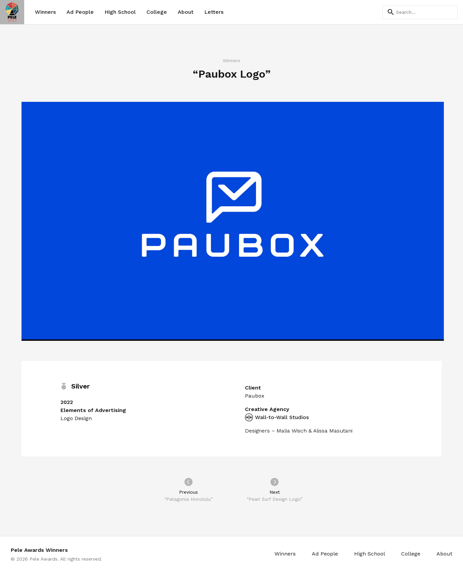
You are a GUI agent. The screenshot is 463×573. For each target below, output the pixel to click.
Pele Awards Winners (39, 550)
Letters (213, 12)
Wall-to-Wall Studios (277, 417)
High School (120, 12)
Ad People (80, 12)
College (156, 12)
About (186, 12)
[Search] (420, 12)
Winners (45, 12)
